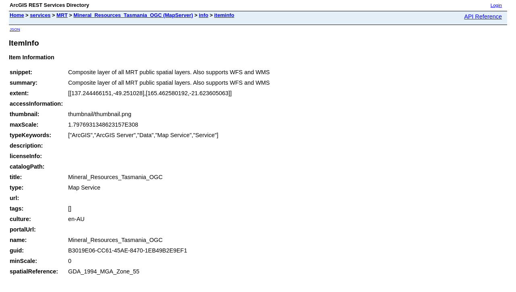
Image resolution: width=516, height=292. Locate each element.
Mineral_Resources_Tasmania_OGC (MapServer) (133, 15)
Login (496, 5)
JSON (15, 29)
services (40, 15)
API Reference (483, 16)
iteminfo (224, 15)
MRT (62, 15)
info (203, 15)
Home (17, 15)
